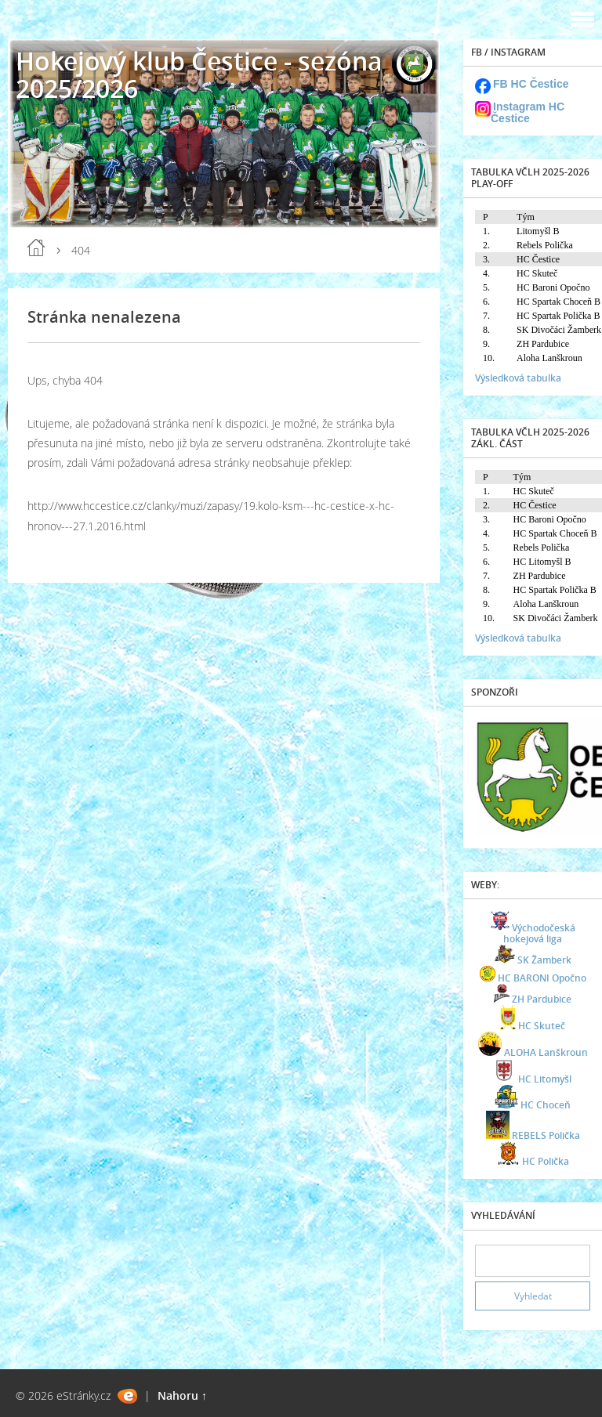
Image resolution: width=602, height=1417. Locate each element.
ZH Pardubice (541, 999)
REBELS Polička (546, 1135)
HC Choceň (545, 1105)
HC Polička (545, 1161)
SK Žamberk (544, 960)
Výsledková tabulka (518, 378)
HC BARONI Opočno (542, 978)
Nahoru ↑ (182, 1395)
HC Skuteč (541, 1025)
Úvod (36, 247)
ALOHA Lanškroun (546, 1052)
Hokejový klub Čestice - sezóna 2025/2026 (199, 74)
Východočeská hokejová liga (539, 933)
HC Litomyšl (544, 1079)
